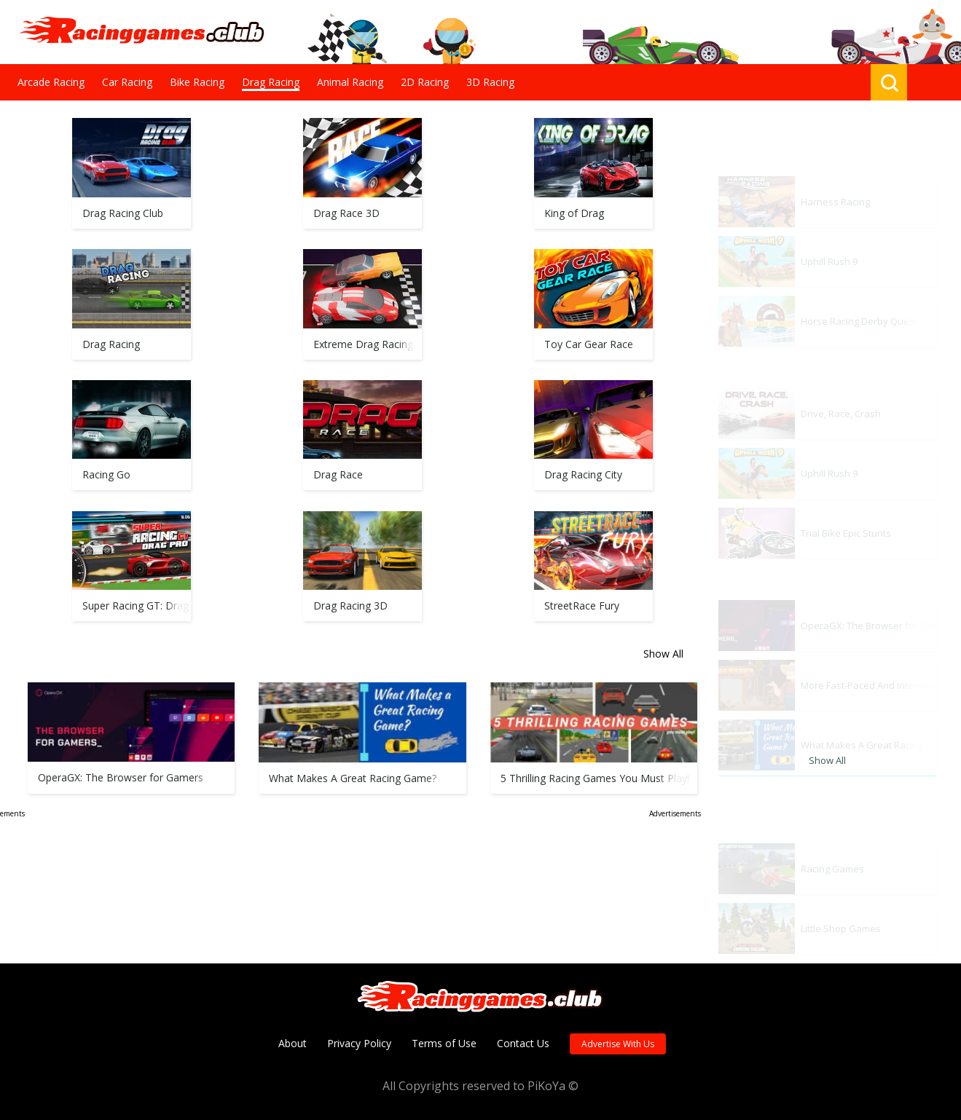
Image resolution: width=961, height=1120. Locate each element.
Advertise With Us (617, 1044)
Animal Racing (350, 82)
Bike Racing (197, 82)
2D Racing (425, 82)
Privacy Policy (359, 1043)
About (292, 1043)
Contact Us (523, 1043)
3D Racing (490, 82)
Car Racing (127, 82)
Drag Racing (270, 82)
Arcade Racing (51, 82)
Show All (663, 751)
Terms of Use (444, 1043)
